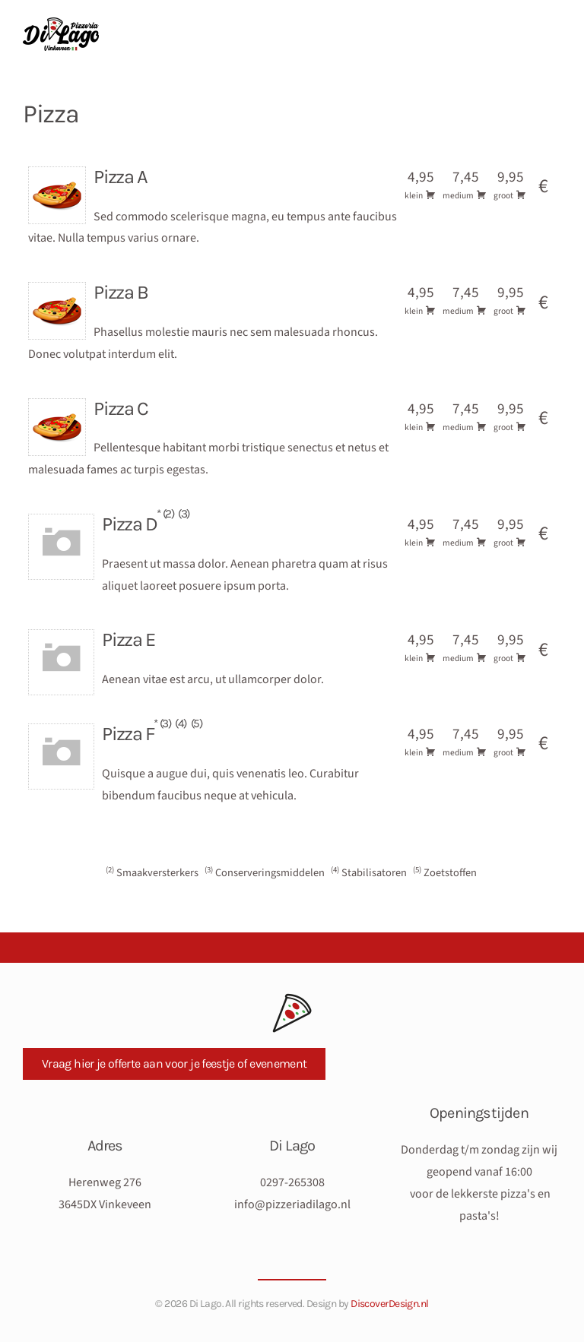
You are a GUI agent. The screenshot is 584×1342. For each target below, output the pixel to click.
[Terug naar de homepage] (63, 34)
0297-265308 (292, 1180)
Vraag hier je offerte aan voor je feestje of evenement (174, 1061)
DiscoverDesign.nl (389, 1301)
